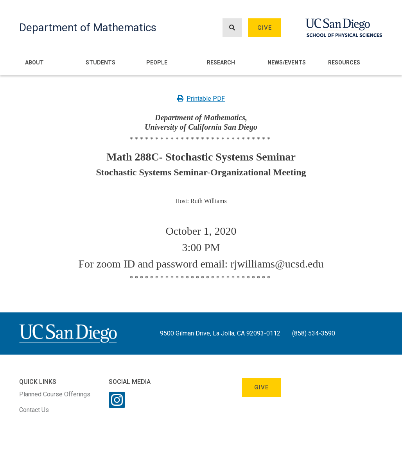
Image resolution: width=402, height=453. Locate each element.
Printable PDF (201, 98)
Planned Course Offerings (54, 394)
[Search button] (232, 27)
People (156, 62)
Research (221, 62)
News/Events (286, 62)
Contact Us (34, 410)
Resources (344, 62)
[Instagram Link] (117, 405)
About (34, 62)
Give (264, 27)
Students (100, 62)
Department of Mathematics (87, 27)
